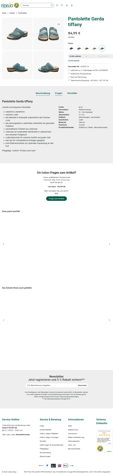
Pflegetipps (44, 449)
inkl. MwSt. (71, 37)
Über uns (72, 445)
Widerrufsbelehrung (76, 437)
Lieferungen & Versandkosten (51, 445)
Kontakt (43, 441)
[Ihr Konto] (71, 5)
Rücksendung (45, 452)
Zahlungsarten (74, 441)
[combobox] (38, 5)
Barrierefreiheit (74, 449)
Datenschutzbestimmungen (69, 397)
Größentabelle (73, 60)
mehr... (109, 443)
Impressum (72, 433)
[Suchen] (55, 5)
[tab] (43, 93)
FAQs (42, 426)
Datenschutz (73, 430)
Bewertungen (45, 456)
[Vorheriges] (3, 244)
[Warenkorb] (76, 5)
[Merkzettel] (65, 5)
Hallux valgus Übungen (49, 437)
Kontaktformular (23, 435)
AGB (70, 426)
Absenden (82, 385)
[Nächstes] (109, 244)
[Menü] (60, 5)
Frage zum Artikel (56, 199)
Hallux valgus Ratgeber (49, 433)
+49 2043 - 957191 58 (56, 187)
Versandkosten (61, 472)
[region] (33, 49)
